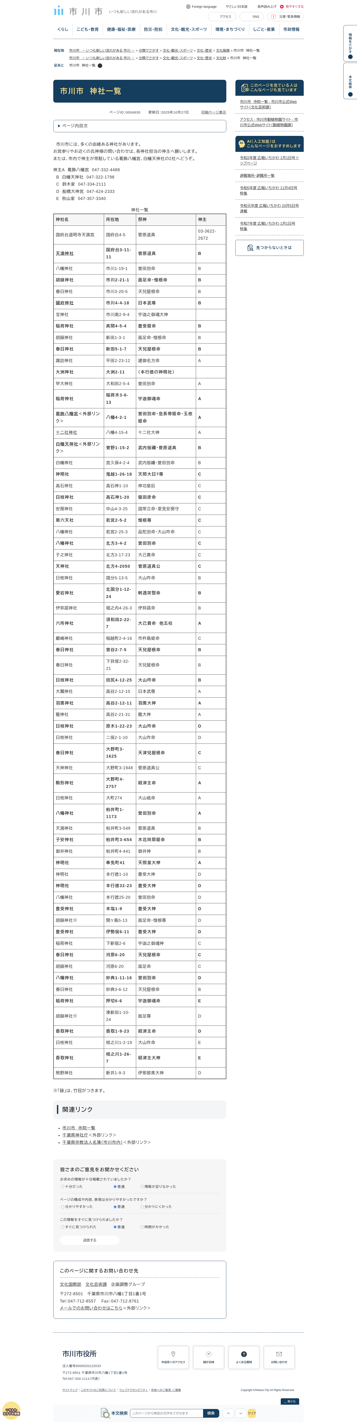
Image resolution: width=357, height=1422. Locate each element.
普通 (121, 1187)
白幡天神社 (67, 444)
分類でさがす (149, 50)
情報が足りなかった (160, 1187)
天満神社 (65, 253)
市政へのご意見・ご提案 (166, 1390)
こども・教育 (88, 29)
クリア (252, 1413)
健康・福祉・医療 (121, 29)
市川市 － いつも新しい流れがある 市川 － (102, 50)
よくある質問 (244, 1362)
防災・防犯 (153, 29)
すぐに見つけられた (81, 1227)
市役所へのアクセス (173, 1362)
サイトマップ (70, 1390)
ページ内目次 (75, 126)
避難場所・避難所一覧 (257, 176)
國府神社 (65, 303)
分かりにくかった (158, 1207)
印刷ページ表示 (213, 112)
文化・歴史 (204, 50)
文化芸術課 (96, 1284)
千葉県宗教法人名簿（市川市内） (92, 1142)
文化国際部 (71, 1284)
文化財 (221, 58)
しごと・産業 (264, 29)
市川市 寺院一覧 (78, 1128)
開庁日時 (208, 1362)
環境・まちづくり (230, 29)
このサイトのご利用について (98, 1390)
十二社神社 (66, 432)
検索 (211, 1413)
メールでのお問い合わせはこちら (91, 1308)
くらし (62, 29)
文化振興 (223, 50)
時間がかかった (157, 1227)
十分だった (74, 1187)
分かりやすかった (79, 1207)
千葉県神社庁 (75, 1135)
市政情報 (291, 29)
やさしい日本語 (236, 6)
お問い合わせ (279, 1362)
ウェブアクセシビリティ (133, 1390)
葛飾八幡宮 (67, 414)
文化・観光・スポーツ (189, 29)
